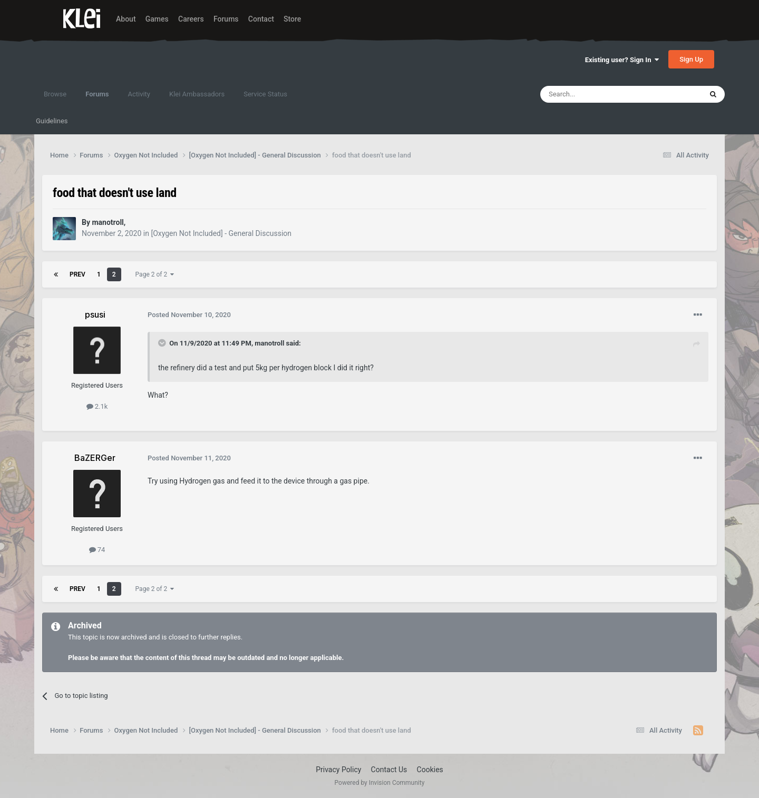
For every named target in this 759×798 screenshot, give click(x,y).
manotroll (269, 343)
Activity (139, 94)
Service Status (265, 94)
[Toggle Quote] (163, 343)
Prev (77, 274)
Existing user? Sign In (622, 60)
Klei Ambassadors (197, 94)
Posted (189, 315)
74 (97, 550)
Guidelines (52, 121)
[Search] (596, 94)
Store (292, 19)
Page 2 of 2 (154, 274)
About (126, 19)
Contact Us (389, 769)
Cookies (430, 769)
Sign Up (691, 59)
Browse (55, 94)
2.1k (97, 406)
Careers (191, 19)
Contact (261, 19)
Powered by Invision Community (380, 782)
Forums (226, 19)
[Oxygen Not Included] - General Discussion (221, 233)
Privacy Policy (338, 769)
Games (157, 19)
